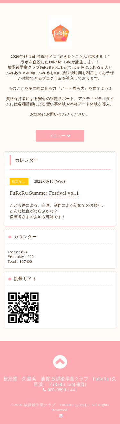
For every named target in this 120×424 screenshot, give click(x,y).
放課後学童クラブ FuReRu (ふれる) (57, 405)
